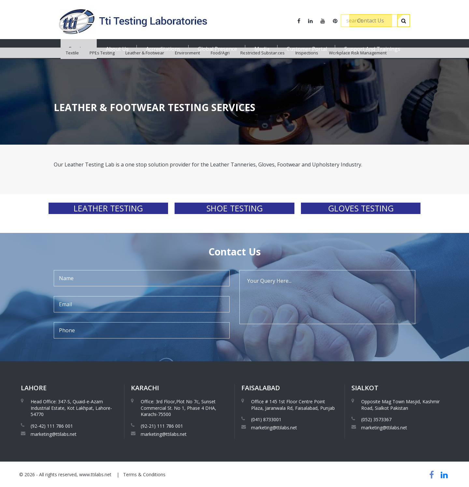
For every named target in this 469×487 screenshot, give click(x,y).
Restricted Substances (262, 65)
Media (261, 48)
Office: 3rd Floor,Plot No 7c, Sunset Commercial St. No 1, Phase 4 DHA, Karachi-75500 (178, 407)
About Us (117, 48)
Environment (187, 65)
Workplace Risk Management (358, 65)
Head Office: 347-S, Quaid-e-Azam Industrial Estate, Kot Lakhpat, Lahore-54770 (71, 407)
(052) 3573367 (376, 419)
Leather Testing (108, 208)
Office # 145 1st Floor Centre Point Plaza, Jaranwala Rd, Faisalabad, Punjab (293, 404)
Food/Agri (220, 65)
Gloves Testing (361, 208)
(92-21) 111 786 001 (162, 426)
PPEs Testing (102, 65)
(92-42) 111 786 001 (52, 426)
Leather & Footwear (144, 65)
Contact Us (370, 20)
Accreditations (163, 48)
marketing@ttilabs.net (54, 434)
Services (79, 48)
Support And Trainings (372, 48)
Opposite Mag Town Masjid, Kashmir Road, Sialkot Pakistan (400, 404)
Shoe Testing (234, 208)
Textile (72, 65)
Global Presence (217, 48)
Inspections (306, 65)
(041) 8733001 (266, 419)
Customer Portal (307, 48)
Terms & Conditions (144, 474)
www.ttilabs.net (95, 474)
